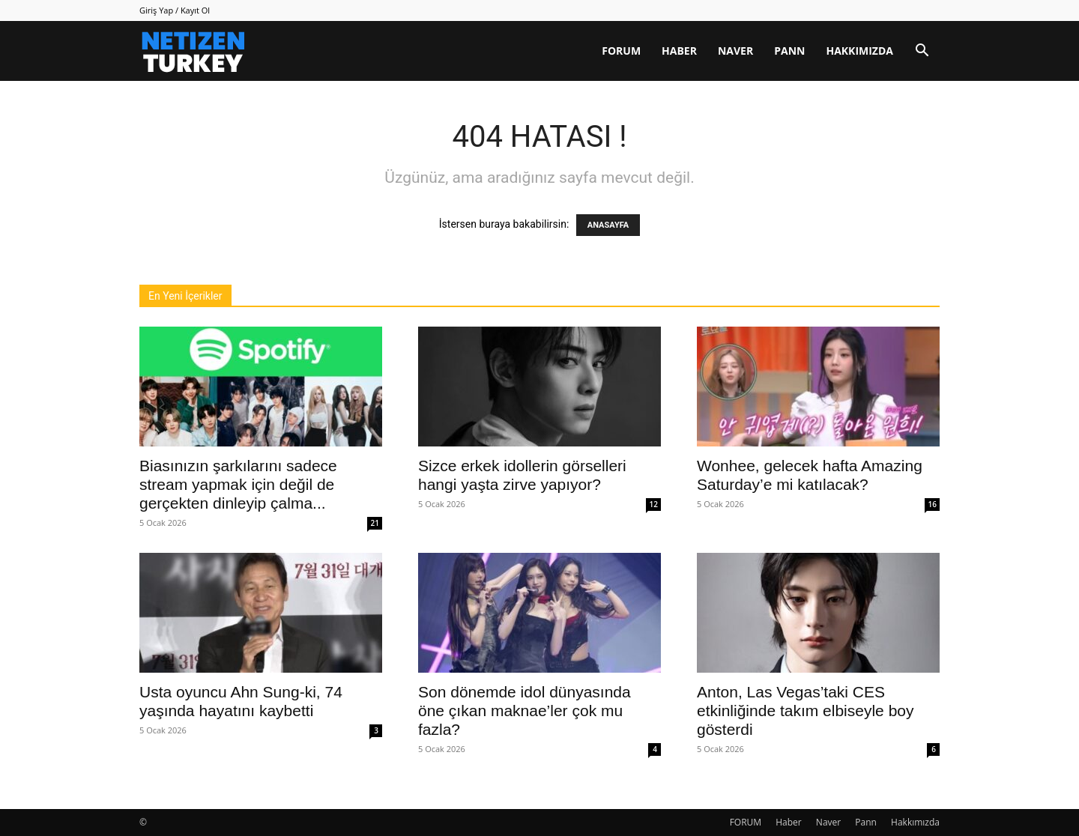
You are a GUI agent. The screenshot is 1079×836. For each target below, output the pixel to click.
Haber (679, 50)
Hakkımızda (859, 50)
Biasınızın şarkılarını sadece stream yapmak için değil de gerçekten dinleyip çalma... (238, 484)
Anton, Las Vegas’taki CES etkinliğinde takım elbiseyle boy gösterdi (805, 710)
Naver (735, 50)
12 (654, 504)
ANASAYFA (608, 225)
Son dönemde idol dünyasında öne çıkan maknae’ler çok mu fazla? (524, 710)
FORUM (621, 50)
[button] (922, 52)
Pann (789, 50)
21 (375, 523)
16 (932, 504)
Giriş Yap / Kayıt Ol (174, 10)
